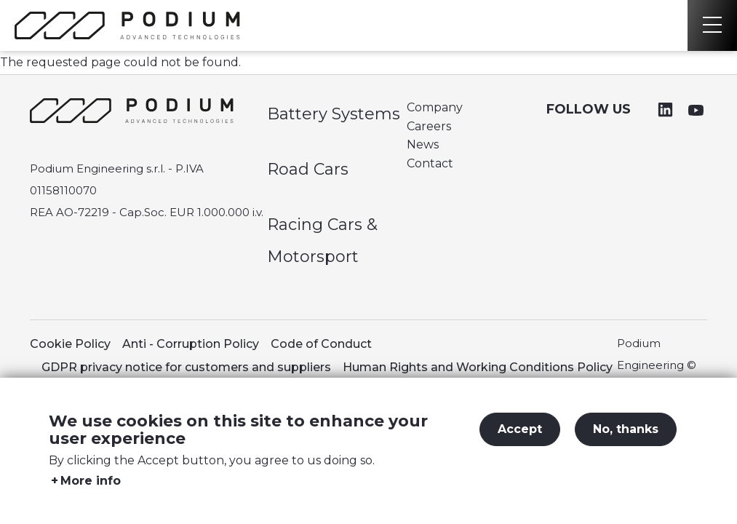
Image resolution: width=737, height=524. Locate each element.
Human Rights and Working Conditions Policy (478, 367)
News (423, 144)
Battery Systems (333, 114)
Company (435, 107)
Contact (430, 163)
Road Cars (307, 169)
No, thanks (625, 441)
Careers (429, 126)
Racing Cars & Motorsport (322, 240)
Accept (520, 441)
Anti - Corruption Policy (190, 344)
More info (90, 492)
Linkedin (665, 110)
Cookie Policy (70, 344)
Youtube (695, 110)
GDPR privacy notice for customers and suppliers (186, 367)
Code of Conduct (321, 344)
